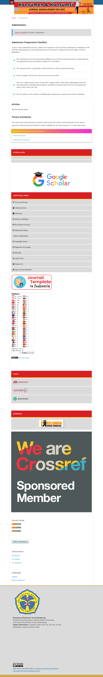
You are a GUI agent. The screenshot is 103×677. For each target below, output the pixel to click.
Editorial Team (19, 208)
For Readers (16, 556)
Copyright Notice (20, 241)
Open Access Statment (22, 270)
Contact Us (18, 264)
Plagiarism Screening (21, 247)
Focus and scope (19, 135)
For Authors (16, 559)
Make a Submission (20, 542)
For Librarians (16, 563)
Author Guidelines (20, 219)
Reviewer (17, 213)
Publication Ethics (20, 230)
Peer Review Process (21, 225)
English (14, 577)
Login (17, 32)
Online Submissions (20, 236)
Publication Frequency (21, 140)
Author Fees (18, 258)
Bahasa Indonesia (18, 580)
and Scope (20, 202)
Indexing (17, 253)
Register (24, 32)
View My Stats (24, 358)
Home (14, 18)
